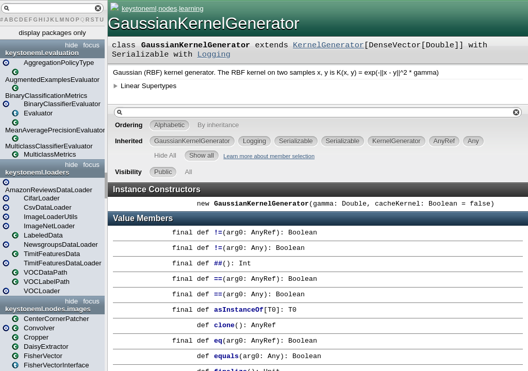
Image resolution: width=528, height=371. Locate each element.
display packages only (52, 33)
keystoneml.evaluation (42, 53)
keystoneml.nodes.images (48, 309)
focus (91, 45)
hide (71, 45)
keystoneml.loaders (37, 172)
